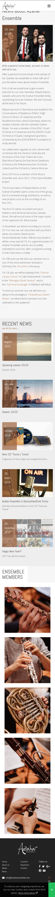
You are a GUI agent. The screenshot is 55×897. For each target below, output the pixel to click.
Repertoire (25, 865)
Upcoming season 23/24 (15, 365)
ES (49, 881)
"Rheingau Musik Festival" (22, 280)
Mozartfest (22, 266)
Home (4, 861)
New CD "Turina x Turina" (15, 454)
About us (5, 865)
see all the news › (10, 328)
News (4, 871)
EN (49, 877)
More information (26, 893)
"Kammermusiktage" (17, 284)
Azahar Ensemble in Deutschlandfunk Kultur (25, 501)
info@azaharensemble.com (18, 877)
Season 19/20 (10, 412)
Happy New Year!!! (12, 551)
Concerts (24, 861)
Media (4, 868)
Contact (24, 868)
